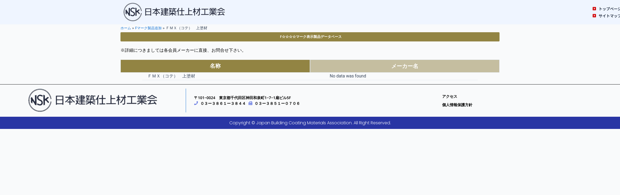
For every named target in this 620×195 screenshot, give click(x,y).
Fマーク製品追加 (150, 27)
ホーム (126, 27)
